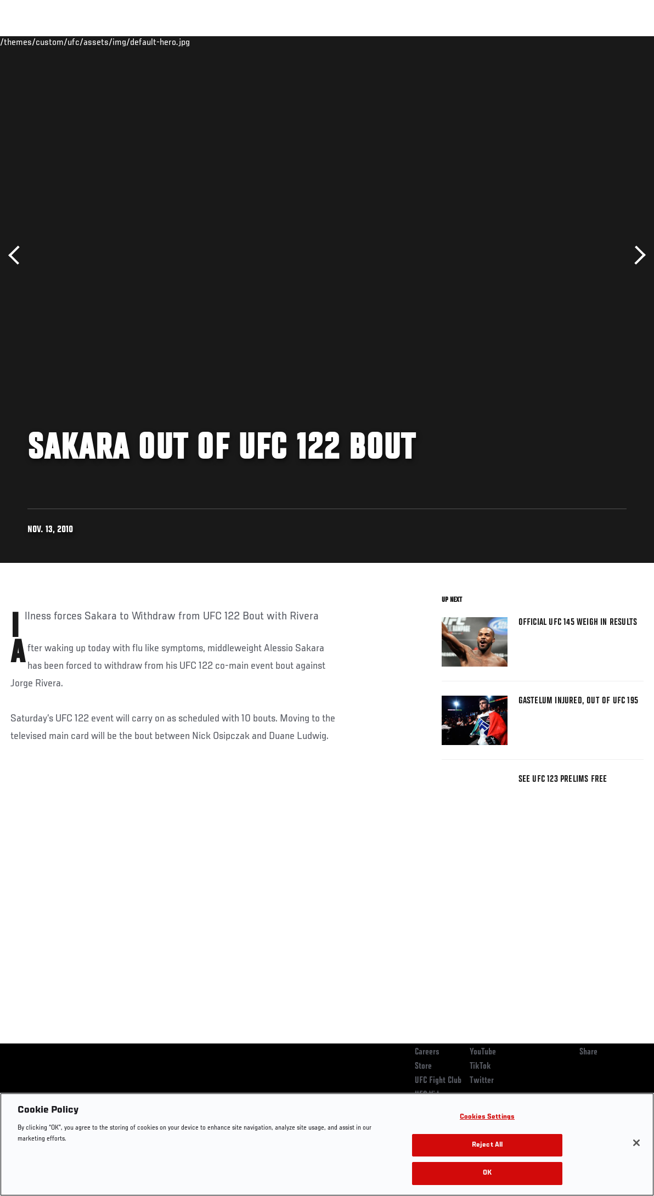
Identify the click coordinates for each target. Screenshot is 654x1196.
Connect (442, 41)
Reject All (487, 1145)
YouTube (483, 1052)
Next (636, 255)
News (168, 41)
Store (423, 1066)
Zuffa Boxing (540, 41)
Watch (487, 41)
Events (30, 41)
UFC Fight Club (438, 1081)
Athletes (125, 41)
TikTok (480, 1066)
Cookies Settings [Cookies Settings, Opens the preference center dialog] (487, 1117)
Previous (17, 255)
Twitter (482, 1081)
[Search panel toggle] (618, 42)
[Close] (636, 1143)
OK (487, 1173)
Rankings (77, 41)
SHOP (588, 41)
